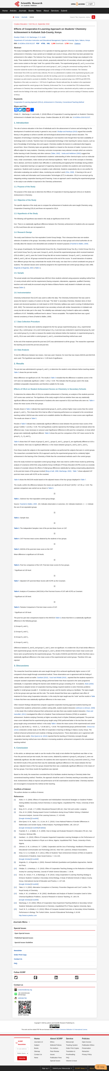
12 (15, 887)
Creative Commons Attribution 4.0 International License (70, 1029)
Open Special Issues (22, 933)
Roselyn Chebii (19, 37)
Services (55, 11)
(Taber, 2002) (56, 153)
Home (5, 11)
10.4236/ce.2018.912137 (26, 43)
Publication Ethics (88, 1045)
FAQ (15, 963)
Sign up (45, 1068)
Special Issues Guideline (24, 942)
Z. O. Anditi (41, 37)
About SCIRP (56, 1038)
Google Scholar (24, 818)
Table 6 (47, 433)
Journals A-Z (38, 1042)
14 (15, 903)
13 (15, 893)
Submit (64, 11)
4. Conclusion (21, 748)
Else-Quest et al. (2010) (39, 736)
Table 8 (16, 480)
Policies (86, 1038)
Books (31, 11)
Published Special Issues (24, 938)
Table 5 (33, 418)
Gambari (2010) (43, 677)
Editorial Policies (56, 1045)
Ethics (52, 1042)
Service (69, 1038)
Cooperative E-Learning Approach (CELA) (28, 102)
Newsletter (18, 950)
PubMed (42, 828)
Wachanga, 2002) (65, 471)
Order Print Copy (20, 955)
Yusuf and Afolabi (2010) (58, 677)
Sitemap (37, 1051)
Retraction (85, 1051)
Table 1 (37, 268)
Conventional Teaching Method (73, 102)
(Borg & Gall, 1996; (52, 471)
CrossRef (35, 818)
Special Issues (55, 1061)
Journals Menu (21, 922)
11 (15, 875)
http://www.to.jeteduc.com (28, 915)
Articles (13, 11)
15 (15, 909)
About (46, 11)
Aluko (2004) (89, 684)
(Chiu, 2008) (69, 172)
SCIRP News (80, 1068)
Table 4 (91, 400)
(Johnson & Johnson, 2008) (85, 708)
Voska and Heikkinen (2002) (71, 153)
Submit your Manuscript (61, 1068)
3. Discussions (21, 665)
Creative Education (20, 24)
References (19, 796)
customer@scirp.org (25, 990)
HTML (43, 43)
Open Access (86, 1042)
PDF (37, 43)
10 (15, 868)
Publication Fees (56, 1057)
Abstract (17, 48)
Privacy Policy (87, 1054)
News (38, 11)
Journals (22, 11)
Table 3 (16, 372)
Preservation (86, 1048)
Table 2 (21, 287)
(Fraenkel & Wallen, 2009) (79, 244)
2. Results (19, 363)
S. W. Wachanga (31, 37)
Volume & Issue (71, 1061)
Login (90, 4)
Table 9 (50, 488)
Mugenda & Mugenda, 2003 (24, 268)
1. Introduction (21, 123)
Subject (36, 1045)
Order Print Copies (72, 1048)
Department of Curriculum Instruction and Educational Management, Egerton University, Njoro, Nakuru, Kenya (52, 40)
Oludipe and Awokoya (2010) (67, 131)
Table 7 (75, 471)
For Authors (54, 1048)
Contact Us (18, 959)
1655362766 (22, 998)
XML (48, 43)
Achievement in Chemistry (53, 102)
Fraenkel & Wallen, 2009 (28, 504)
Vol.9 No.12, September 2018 (39, 24)
